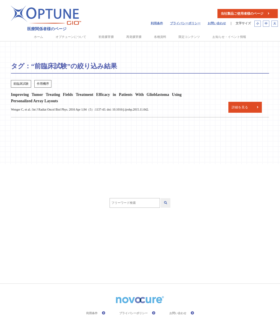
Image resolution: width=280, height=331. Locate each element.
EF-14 (98, 234)
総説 (124, 260)
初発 (95, 247)
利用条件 (157, 23)
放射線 (190, 247)
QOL (137, 234)
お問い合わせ (217, 23)
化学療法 (145, 247)
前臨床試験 (119, 247)
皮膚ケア (103, 260)
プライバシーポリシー (185, 23)
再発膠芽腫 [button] (134, 37)
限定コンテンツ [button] (189, 37)
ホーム (38, 37)
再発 (77, 247)
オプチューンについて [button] (71, 37)
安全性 (168, 247)
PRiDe (118, 234)
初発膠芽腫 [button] (106, 37)
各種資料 (160, 37)
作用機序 (191, 234)
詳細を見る (240, 107)
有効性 (79, 260)
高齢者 (143, 260)
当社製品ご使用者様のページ (242, 13)
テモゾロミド (162, 234)
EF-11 (78, 234)
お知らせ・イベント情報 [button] (229, 37)
